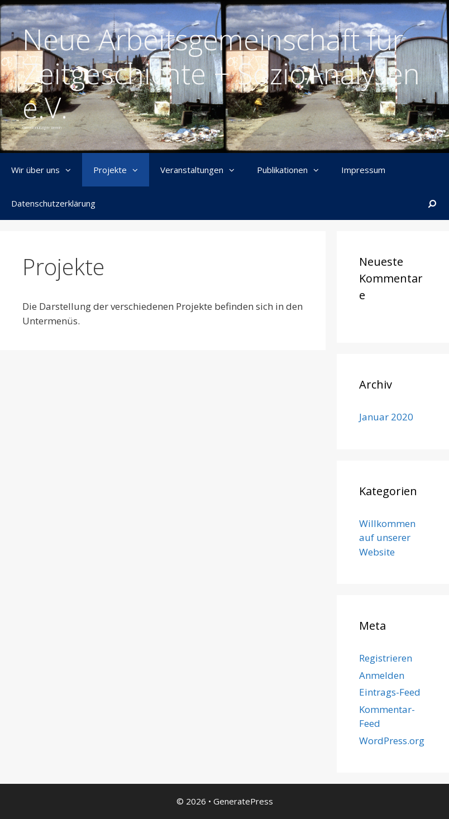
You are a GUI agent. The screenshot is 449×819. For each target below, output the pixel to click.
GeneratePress (243, 801)
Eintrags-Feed (390, 692)
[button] (71, 169)
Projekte (121, 169)
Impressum (363, 169)
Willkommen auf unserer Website (387, 537)
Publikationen (293, 169)
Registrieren (385, 658)
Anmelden (381, 675)
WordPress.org (391, 740)
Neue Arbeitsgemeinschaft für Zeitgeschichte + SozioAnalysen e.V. (221, 73)
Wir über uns (46, 169)
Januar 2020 (386, 416)
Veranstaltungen (203, 169)
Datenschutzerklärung (53, 203)
